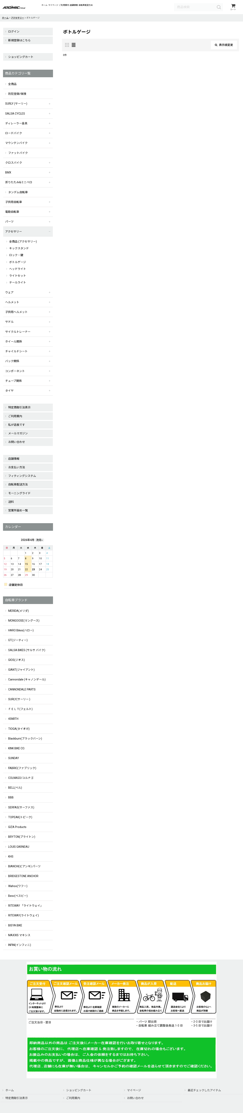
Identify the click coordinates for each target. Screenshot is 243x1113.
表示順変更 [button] (224, 46)
